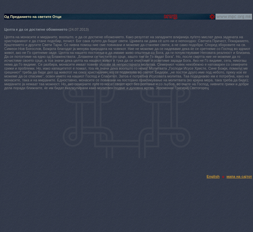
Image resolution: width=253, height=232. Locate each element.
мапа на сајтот (239, 176)
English (213, 176)
